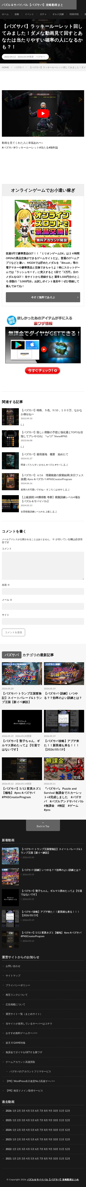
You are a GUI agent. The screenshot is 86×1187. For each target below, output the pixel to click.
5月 (33, 1110)
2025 (8, 1120)
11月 (61, 1120)
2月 (19, 1110)
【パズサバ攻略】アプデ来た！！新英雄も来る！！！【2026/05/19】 (61, 745)
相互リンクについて (17, 994)
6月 (37, 1120)
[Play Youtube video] (43, 113)
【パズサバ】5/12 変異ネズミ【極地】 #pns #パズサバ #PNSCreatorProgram (21, 793)
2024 (8, 1129)
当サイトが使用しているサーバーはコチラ (29, 1023)
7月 (42, 1120)
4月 (28, 1110)
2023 (8, 1139)
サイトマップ (13, 975)
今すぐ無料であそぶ (43, 297)
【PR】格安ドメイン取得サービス (24, 1090)
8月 (46, 1120)
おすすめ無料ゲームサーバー (22, 1033)
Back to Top (43, 826)
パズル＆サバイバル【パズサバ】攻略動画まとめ (53, 1179)
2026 (8, 1110)
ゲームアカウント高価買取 (20, 1061)
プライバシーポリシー (18, 985)
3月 (23, 1110)
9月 (50, 1120)
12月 (67, 1120)
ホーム (5, 14)
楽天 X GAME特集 (15, 1042)
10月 (55, 1120)
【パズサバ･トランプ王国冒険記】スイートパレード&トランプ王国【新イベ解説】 (22, 698)
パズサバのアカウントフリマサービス (30, 1071)
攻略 (17, 14)
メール (7, 600)
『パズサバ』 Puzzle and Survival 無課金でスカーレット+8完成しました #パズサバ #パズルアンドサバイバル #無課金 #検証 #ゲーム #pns (64, 799)
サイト (5, 615)
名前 (6, 585)
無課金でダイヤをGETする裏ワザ (24, 1052)
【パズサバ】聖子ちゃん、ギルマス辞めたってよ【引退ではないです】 (21, 745)
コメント (7, 548)
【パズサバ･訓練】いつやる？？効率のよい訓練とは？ (63, 695)
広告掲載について (15, 1004)
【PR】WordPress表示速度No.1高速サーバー (30, 1081)
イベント (29, 14)
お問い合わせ (13, 966)
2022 (8, 1149)
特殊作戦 (74, 14)
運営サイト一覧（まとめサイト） (24, 1013)
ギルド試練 (58, 14)
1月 (15, 1110)
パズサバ (40, 56)
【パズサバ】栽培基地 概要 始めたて (44, 454)
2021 (8, 1158)
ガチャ (43, 14)
